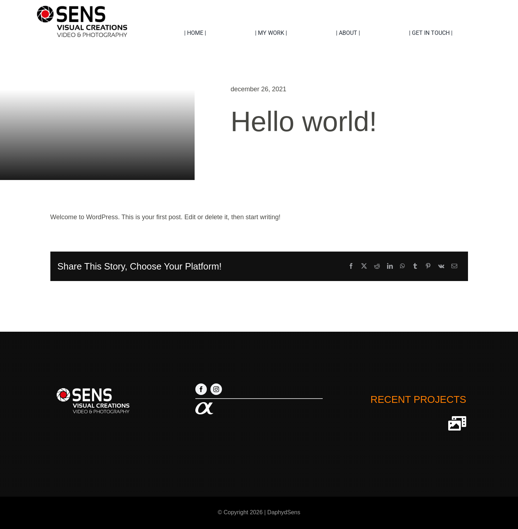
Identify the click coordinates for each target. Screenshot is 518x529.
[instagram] (216, 389)
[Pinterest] (428, 266)
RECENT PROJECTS (418, 399)
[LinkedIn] (389, 266)
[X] (364, 266)
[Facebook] (351, 266)
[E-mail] (454, 266)
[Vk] (441, 266)
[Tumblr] (415, 266)
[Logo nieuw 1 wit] (92, 386)
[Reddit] (377, 266)
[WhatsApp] (402, 266)
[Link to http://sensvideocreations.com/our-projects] (457, 423)
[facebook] (201, 389)
